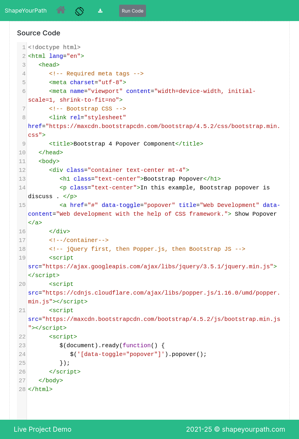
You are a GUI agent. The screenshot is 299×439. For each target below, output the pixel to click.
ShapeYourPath (26, 10)
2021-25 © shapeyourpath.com (235, 429)
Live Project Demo (43, 429)
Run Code (132, 11)
